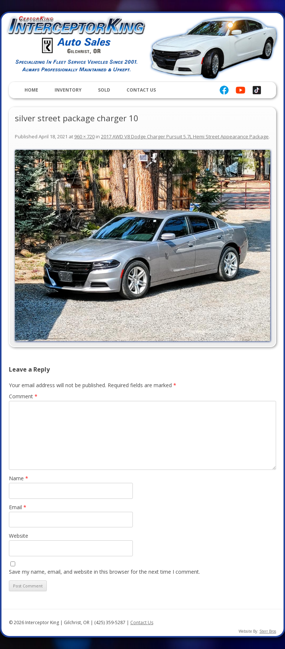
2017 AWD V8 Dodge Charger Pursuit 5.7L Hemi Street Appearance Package (185, 136)
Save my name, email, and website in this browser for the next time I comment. (104, 571)
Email (17, 507)
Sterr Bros (267, 631)
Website (18, 535)
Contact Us (141, 90)
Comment (23, 396)
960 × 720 (84, 136)
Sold (104, 90)
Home (31, 90)
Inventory (68, 90)
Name (18, 478)
